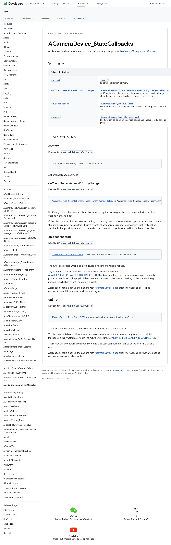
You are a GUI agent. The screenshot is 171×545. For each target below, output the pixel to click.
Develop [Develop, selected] (81, 3)
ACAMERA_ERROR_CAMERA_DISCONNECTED (72, 275)
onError (55, 117)
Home (50, 33)
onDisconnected (60, 103)
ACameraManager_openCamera (139, 51)
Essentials (35, 3)
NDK (5, 11)
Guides (61, 18)
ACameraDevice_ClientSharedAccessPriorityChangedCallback (134, 90)
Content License (122, 370)
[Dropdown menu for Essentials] (45, 3)
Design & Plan (58, 3)
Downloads (27, 18)
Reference (80, 33)
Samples (45, 18)
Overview (8, 18)
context (55, 80)
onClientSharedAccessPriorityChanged (73, 90)
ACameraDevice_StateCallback (117, 103)
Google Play (103, 3)
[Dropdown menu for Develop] (89, 3)
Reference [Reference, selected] (78, 18)
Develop (68, 33)
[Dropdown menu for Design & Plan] (69, 3)
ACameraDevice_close (106, 287)
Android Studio (157, 3)
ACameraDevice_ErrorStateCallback (120, 117)
